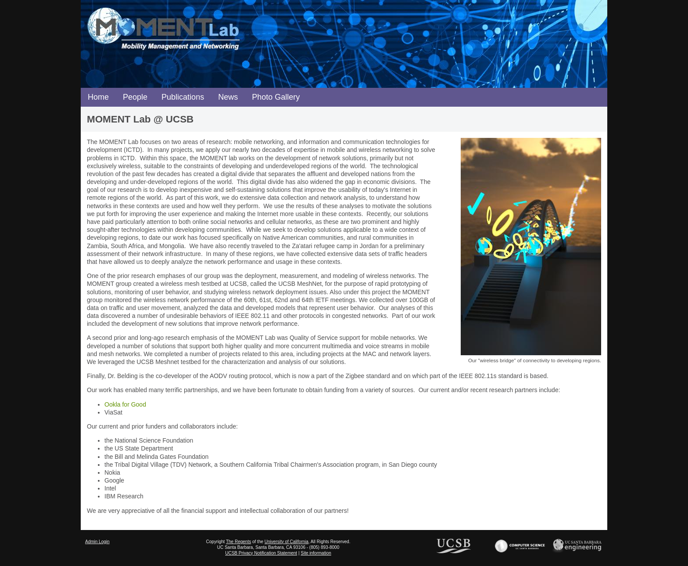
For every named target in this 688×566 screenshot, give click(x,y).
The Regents (238, 541)
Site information (316, 553)
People (135, 97)
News (228, 97)
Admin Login (97, 541)
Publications (182, 97)
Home (98, 97)
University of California (286, 541)
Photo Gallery (276, 97)
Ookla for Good (125, 404)
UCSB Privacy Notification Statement (261, 553)
